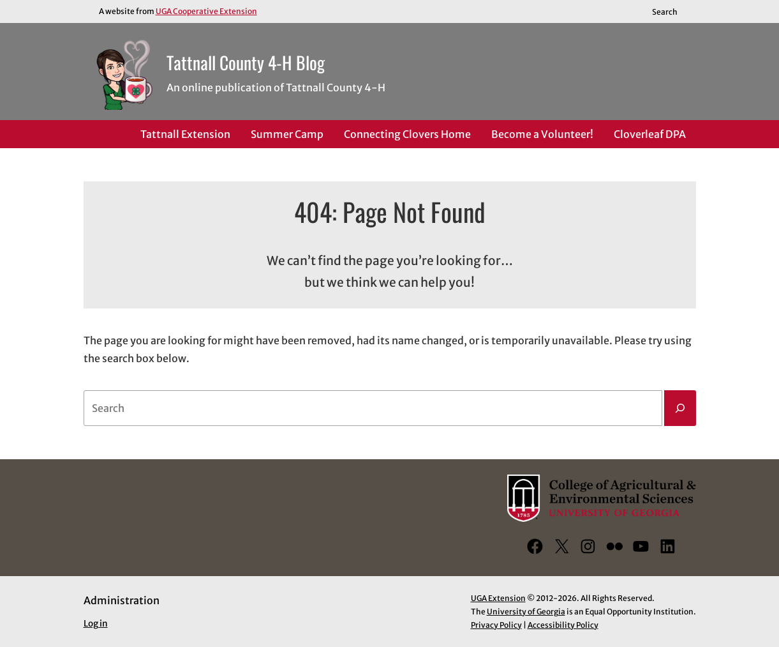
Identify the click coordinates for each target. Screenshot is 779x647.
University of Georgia (526, 611)
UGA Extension (498, 598)
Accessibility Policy (563, 625)
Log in (96, 623)
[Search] (680, 408)
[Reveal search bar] (670, 11)
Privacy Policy (496, 625)
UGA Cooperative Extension (206, 11)
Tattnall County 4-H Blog (246, 62)
